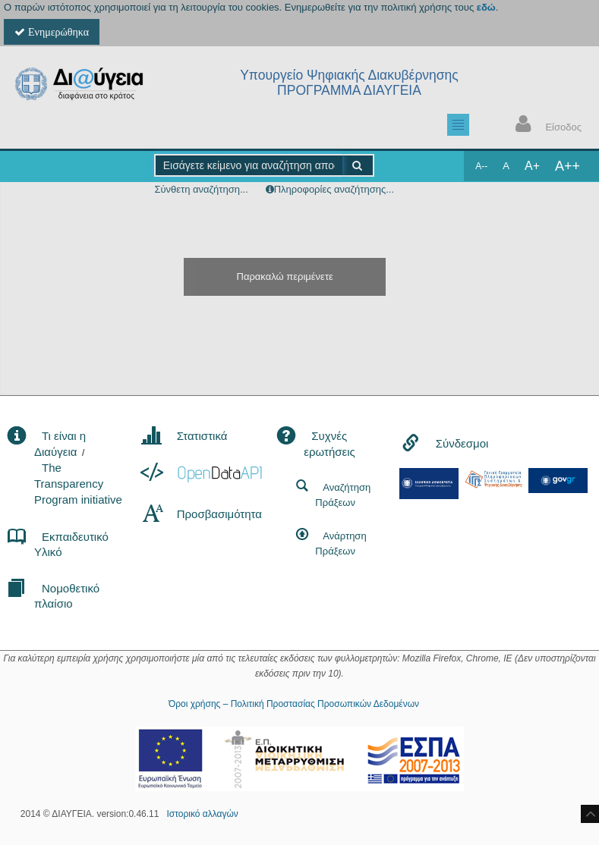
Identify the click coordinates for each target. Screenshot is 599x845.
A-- (481, 166)
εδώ (486, 7)
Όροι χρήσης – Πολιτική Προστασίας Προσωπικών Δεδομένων (294, 704)
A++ (567, 166)
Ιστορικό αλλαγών (202, 814)
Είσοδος (545, 125)
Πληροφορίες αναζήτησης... (334, 189)
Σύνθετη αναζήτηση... (200, 189)
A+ (532, 165)
